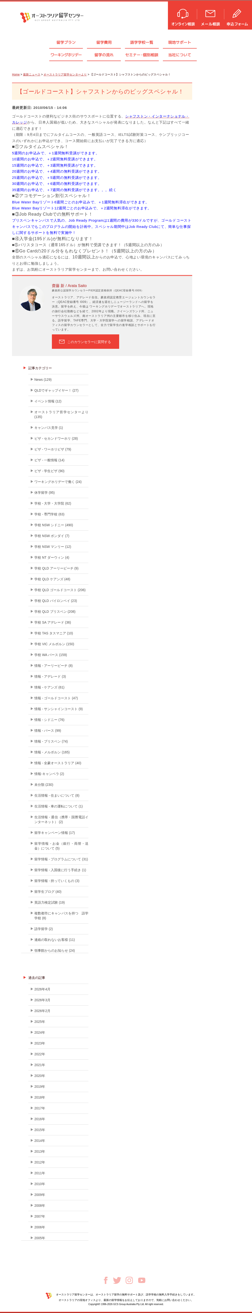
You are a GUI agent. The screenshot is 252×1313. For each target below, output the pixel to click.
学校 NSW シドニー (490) (53, 525)
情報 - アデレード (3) (50, 676)
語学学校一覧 (141, 42)
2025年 (39, 1022)
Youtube (141, 1280)
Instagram (129, 1280)
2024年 (39, 1032)
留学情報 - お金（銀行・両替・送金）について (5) (61, 846)
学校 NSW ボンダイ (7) (51, 536)
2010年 (39, 1184)
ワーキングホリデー (66, 54)
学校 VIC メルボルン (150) (54, 644)
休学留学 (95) (44, 492)
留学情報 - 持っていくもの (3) (56, 881)
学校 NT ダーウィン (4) (51, 557)
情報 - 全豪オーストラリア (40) (57, 763)
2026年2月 (42, 1011)
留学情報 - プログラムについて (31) (61, 859)
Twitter (117, 1280)
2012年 (39, 1162)
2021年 (39, 1065)
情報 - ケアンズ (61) (49, 687)
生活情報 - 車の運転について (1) (58, 806)
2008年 (39, 1205)
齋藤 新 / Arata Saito (69, 286)
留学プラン (66, 42)
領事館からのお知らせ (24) (54, 950)
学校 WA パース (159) (50, 655)
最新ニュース (31, 74)
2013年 (39, 1151)
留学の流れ (104, 54)
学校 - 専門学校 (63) (49, 514)
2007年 (39, 1216)
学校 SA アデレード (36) (52, 622)
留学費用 (104, 42)
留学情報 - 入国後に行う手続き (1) (60, 870)
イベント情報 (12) (47, 401)
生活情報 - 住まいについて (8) (56, 795)
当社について (179, 54)
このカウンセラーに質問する (89, 342)
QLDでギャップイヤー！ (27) (56, 390)
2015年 (39, 1130)
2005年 (39, 1238)
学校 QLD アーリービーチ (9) (56, 568)
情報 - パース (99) (47, 730)
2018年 (39, 1097)
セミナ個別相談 (141, 54)
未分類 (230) (43, 785)
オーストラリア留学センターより (65, 74)
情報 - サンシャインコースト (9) (58, 709)
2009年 (39, 1195)
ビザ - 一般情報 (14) (49, 460)
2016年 (39, 1119)
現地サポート (179, 42)
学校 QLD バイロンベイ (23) (55, 601)
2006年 (39, 1227)
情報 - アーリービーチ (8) (53, 666)
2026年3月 (42, 1000)
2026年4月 (42, 989)
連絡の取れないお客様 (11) (54, 940)
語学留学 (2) (43, 929)
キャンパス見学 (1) (48, 428)
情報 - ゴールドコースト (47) (56, 698)
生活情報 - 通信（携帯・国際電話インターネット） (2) (61, 819)
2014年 (39, 1141)
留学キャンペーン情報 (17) (54, 833)
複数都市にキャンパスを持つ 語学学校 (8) (61, 915)
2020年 (39, 1076)
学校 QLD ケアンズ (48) (52, 579)
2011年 (39, 1173)
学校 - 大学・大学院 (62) (52, 503)
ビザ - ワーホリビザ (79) (52, 449)
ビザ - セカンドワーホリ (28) (56, 438)
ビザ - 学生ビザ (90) (49, 471)
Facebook (105, 1280)
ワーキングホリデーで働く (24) (58, 482)
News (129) (43, 379)
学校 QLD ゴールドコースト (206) (60, 590)
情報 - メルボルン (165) (52, 752)
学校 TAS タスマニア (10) (53, 633)
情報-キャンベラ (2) (49, 774)
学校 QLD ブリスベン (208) (54, 611)
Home (16, 74)
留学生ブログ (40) (47, 892)
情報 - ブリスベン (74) (51, 741)
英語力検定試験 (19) (49, 902)
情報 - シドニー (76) (49, 720)
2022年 (39, 1054)
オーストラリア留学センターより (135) (61, 414)
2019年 (39, 1086)
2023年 (39, 1043)
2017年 (39, 1108)
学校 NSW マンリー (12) (52, 547)
